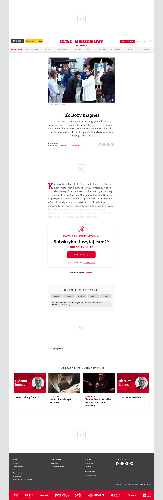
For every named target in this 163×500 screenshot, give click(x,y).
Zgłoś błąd (18, 484)
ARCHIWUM (62, 50)
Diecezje (130, 50)
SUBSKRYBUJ (127, 41)
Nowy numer (16, 50)
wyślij (113, 144)
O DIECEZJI (146, 50)
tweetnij (109, 144)
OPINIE (47, 50)
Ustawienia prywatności (58, 470)
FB (104, 144)
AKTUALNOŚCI (32, 50)
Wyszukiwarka (150, 41)
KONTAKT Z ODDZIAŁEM (97, 50)
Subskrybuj (81, 254)
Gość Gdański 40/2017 (58, 145)
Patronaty (115, 50)
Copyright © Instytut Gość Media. (125, 484)
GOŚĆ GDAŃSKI (58, 349)
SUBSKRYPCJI (89, 262)
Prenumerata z (34, 41)
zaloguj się (141, 41)
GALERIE (78, 50)
